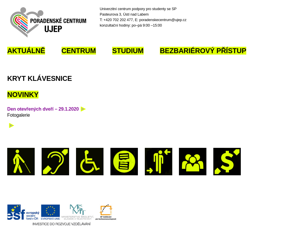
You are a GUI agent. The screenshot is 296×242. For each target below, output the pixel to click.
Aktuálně (26, 51)
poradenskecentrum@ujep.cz (162, 20)
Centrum (79, 51)
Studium (127, 51)
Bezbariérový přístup (203, 51)
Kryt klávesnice (39, 78)
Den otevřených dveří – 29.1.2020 (43, 109)
